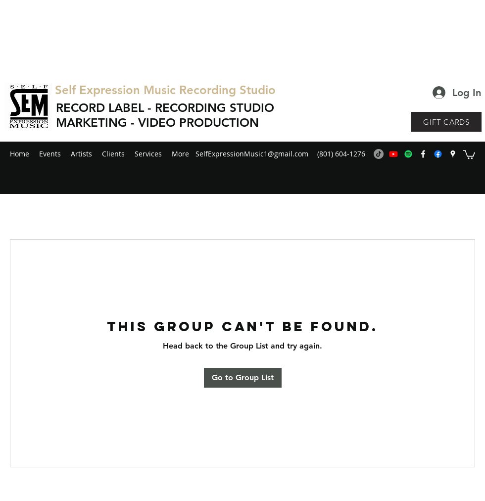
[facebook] (423, 154)
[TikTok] (379, 154)
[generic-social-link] (438, 154)
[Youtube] (393, 154)
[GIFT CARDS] (446, 122)
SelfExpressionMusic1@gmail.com (251, 153)
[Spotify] (408, 154)
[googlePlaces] (453, 154)
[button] (469, 154)
